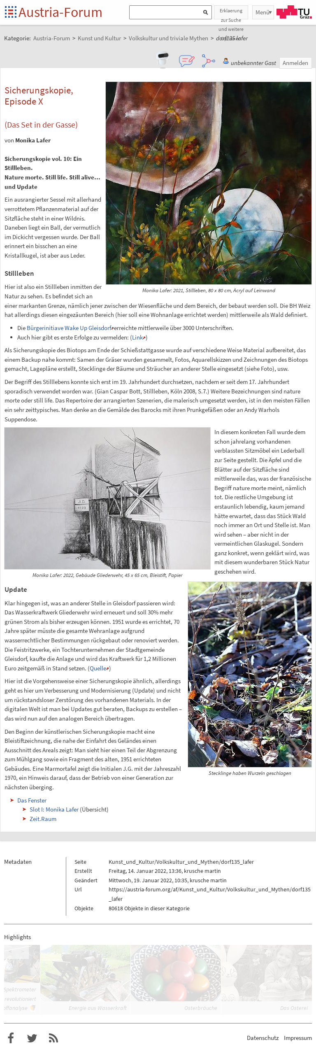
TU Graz (294, 12)
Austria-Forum (60, 12)
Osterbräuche (200, 1008)
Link (137, 337)
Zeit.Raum (43, 819)
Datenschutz (263, 1038)
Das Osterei (294, 1008)
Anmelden (295, 63)
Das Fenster (31, 800)
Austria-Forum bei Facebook (10, 1038)
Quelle (98, 668)
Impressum (298, 1038)
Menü (263, 12)
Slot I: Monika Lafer (54, 809)
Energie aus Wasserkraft (98, 1008)
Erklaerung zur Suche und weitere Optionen (231, 13)
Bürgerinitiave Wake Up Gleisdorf (69, 328)
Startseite (11, 12)
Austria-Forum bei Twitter (32, 1038)
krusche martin (202, 871)
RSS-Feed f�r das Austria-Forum (53, 1038)
